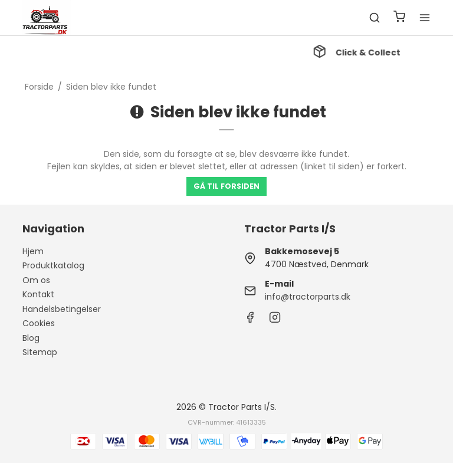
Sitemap (39, 352)
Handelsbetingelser (61, 309)
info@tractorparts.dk (307, 297)
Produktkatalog (53, 265)
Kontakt (38, 294)
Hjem (33, 251)
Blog (31, 338)
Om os (36, 280)
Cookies (38, 323)
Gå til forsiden (226, 186)
